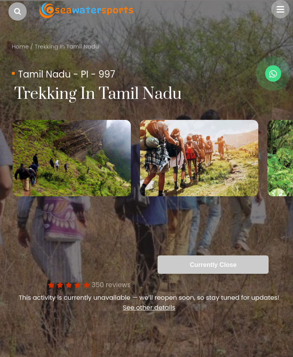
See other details (149, 307)
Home (20, 46)
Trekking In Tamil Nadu (67, 46)
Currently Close (213, 264)
